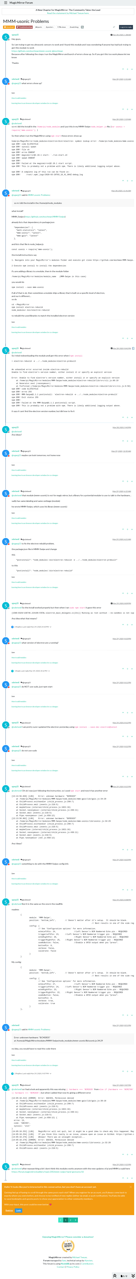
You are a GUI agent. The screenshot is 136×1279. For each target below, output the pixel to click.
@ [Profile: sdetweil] (17, 123)
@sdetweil (25, 119)
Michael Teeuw (79, 1257)
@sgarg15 (26, 79)
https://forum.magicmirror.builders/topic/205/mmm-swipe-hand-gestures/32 (48, 1171)
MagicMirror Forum (21, 2)
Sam (64, 1260)
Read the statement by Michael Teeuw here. (68, 13)
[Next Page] (75, 1220)
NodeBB (65, 1263)
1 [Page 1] (65, 1220)
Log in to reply (126, 27)
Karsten (88, 1260)
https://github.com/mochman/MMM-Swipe (45, 216)
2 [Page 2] (70, 1220)
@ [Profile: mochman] (57, 51)
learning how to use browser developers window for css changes (34, 103)
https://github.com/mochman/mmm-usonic (32, 51)
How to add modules (18, 98)
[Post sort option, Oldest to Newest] (114, 27)
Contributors (87, 1263)
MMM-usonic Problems (39, 195)
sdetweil (15, 79)
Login (18, 1210)
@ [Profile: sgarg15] (16, 83)
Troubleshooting (24, 27)
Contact (61, 1267)
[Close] (130, 1187)
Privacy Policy (72, 1267)
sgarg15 (15, 35)
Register (9, 1210)
